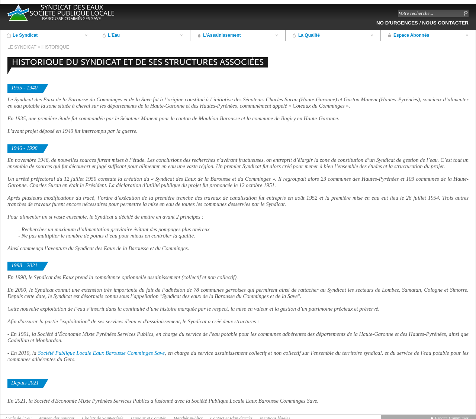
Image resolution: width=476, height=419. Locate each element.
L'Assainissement (222, 35)
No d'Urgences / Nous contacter (422, 23)
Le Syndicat (25, 35)
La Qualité (309, 35)
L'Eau (114, 35)
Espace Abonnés (411, 35)
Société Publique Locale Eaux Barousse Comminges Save (101, 353)
